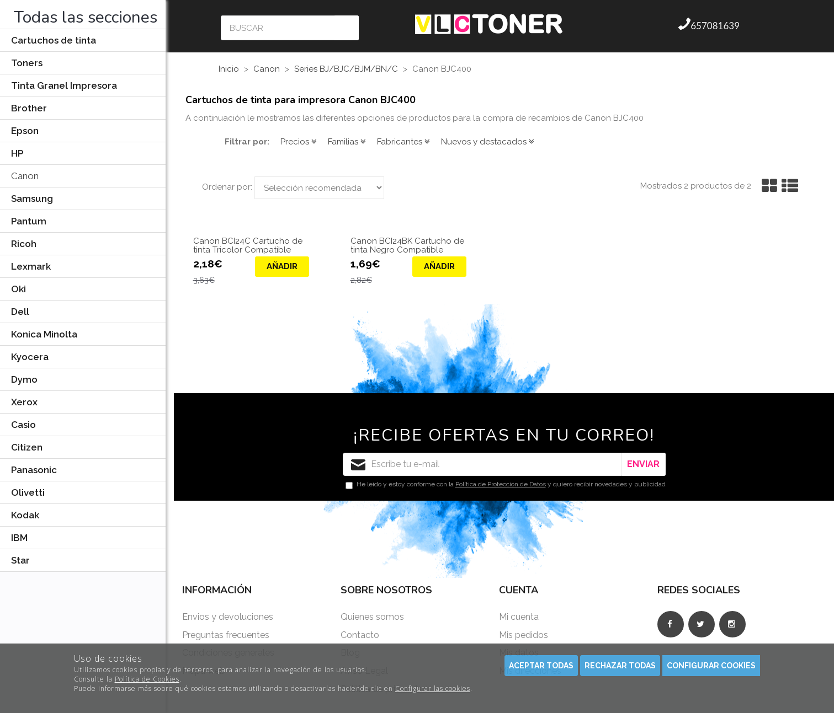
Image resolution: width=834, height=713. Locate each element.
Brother (29, 108)
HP (17, 153)
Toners (27, 62)
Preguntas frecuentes (225, 635)
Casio (23, 424)
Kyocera (30, 356)
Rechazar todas (620, 665)
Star (20, 560)
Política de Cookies (147, 679)
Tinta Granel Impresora (64, 85)
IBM (19, 537)
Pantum (28, 221)
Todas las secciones (85, 17)
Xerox (24, 402)
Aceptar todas (541, 665)
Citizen (27, 447)
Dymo (24, 379)
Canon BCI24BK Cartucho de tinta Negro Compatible (407, 246)
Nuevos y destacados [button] (487, 142)
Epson (25, 130)
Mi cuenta (519, 617)
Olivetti (28, 492)
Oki (18, 288)
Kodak (25, 515)
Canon (25, 175)
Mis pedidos (523, 635)
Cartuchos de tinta (53, 40)
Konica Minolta (44, 334)
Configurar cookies (711, 665)
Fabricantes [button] (403, 142)
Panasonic (34, 469)
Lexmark (31, 266)
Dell (20, 311)
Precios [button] (298, 142)
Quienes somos (372, 617)
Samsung (32, 198)
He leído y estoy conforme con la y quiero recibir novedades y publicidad (506, 484)
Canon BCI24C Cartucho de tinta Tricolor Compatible (247, 246)
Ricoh (23, 243)
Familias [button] (347, 142)
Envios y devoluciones (227, 617)
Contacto (360, 635)
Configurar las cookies (432, 688)
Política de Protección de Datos (500, 484)
